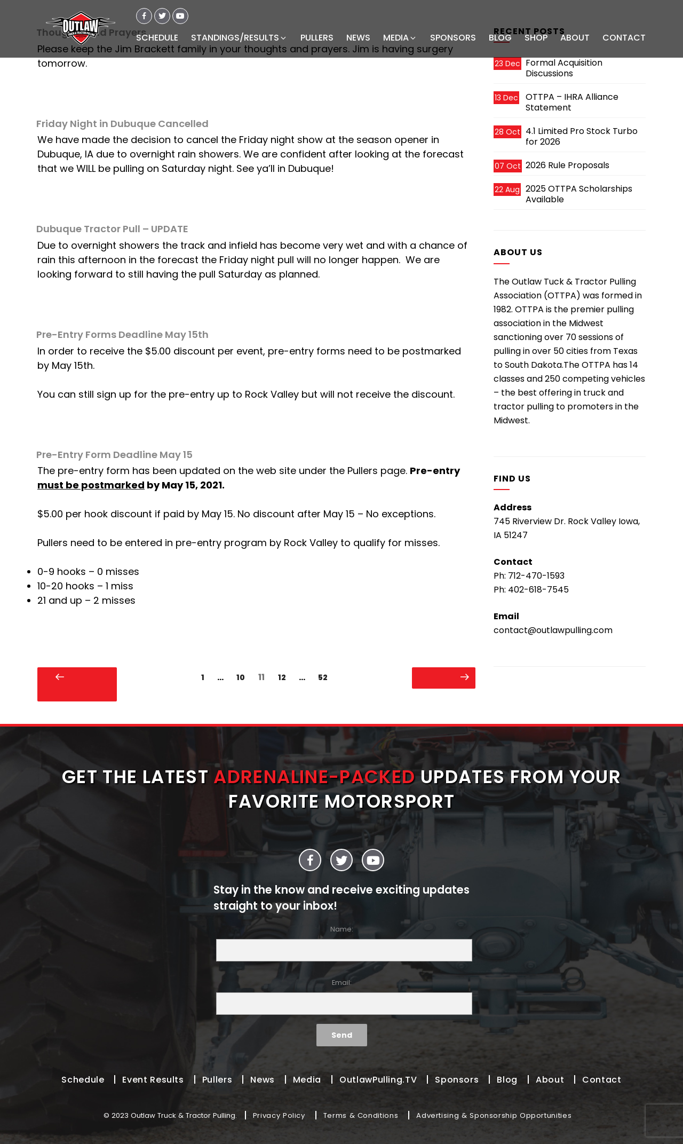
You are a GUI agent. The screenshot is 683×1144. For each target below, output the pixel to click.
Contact (601, 1080)
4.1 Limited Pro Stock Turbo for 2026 (582, 136)
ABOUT (575, 37)
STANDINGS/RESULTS (239, 37)
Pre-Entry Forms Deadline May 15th (122, 334)
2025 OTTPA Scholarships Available (579, 194)
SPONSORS (453, 37)
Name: (341, 943)
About (550, 1080)
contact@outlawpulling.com (553, 630)
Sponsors (457, 1080)
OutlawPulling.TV (378, 1080)
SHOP (536, 37)
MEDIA (400, 37)
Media (307, 1080)
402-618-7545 (538, 589)
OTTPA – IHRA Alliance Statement (572, 102)
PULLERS (316, 37)
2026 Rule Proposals (567, 165)
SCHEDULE (157, 37)
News (262, 1080)
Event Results (153, 1080)
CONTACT (624, 37)
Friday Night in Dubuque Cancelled (122, 123)
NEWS (358, 37)
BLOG (500, 37)
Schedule (82, 1080)
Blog (507, 1080)
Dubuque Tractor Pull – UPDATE (112, 228)
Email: (341, 996)
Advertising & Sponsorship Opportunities (493, 1115)
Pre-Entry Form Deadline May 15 (114, 454)
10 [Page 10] (243, 677)
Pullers (217, 1080)
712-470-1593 (536, 576)
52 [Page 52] (325, 677)
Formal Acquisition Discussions (564, 68)
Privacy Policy (279, 1115)
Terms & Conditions (361, 1115)
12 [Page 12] (284, 677)
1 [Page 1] (205, 677)
